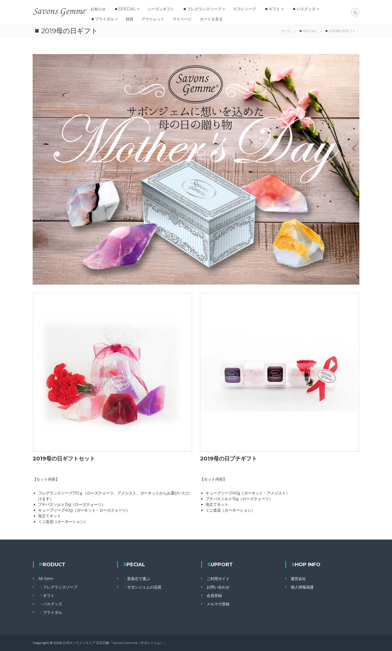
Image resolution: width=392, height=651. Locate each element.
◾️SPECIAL (125, 9)
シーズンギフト (161, 9)
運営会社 (298, 578)
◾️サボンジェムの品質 (141, 587)
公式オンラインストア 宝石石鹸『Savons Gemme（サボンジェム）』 (115, 643)
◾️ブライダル (102, 19)
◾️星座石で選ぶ (136, 578)
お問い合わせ (218, 587)
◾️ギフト (272, 9)
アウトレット (153, 19)
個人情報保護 (302, 587)
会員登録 (214, 595)
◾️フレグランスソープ (201, 9)
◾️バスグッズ (304, 9)
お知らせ (98, 9)
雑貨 (129, 19)
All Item (45, 578)
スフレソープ (244, 9)
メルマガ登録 (218, 604)
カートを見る (211, 19)
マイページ (182, 19)
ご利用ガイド (218, 578)
